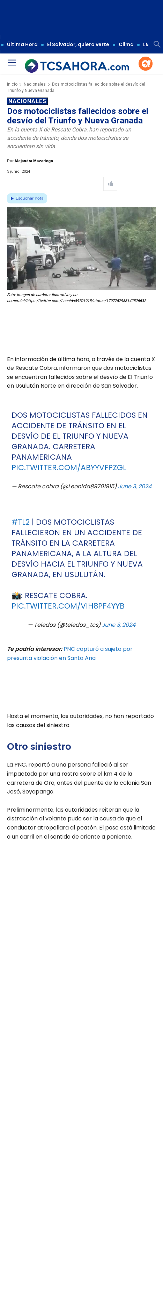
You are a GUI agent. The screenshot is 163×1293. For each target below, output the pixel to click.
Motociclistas (86, 1270)
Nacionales (35, 84)
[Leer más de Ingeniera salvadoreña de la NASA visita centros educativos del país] (77, 1204)
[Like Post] (110, 184)
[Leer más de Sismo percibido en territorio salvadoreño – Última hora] (14, 1204)
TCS (137, 1270)
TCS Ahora (20, 1280)
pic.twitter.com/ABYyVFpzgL (69, 467)
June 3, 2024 (134, 486)
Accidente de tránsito (47, 1270)
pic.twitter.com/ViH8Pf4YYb (68, 606)
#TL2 (21, 522)
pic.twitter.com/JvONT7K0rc (71, 991)
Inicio (12, 84)
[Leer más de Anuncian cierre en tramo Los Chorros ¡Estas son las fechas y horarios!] (139, 1204)
